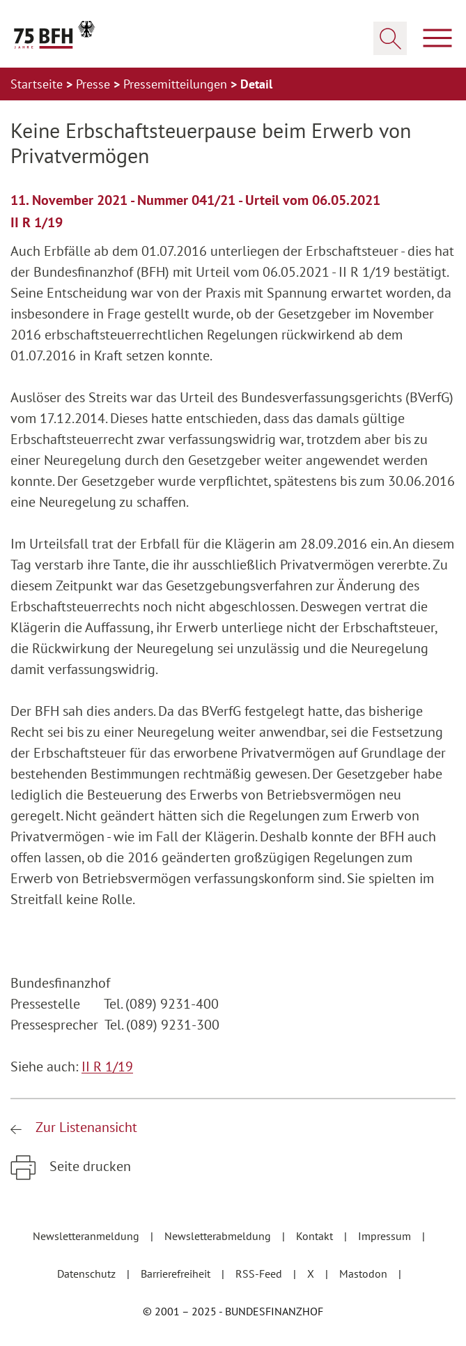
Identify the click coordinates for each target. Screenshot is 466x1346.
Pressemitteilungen (177, 84)
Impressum (386, 1236)
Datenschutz (87, 1273)
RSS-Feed (260, 1273)
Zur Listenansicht (84, 1127)
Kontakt (316, 1236)
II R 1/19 (107, 1066)
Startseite (38, 84)
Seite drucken (88, 1166)
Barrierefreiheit (177, 1273)
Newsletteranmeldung (87, 1236)
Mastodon (364, 1273)
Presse (95, 84)
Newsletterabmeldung (219, 1236)
